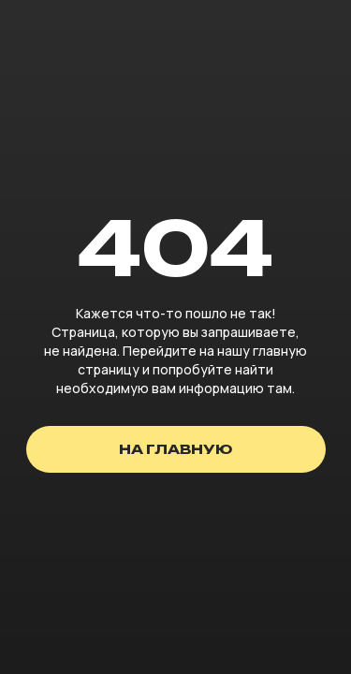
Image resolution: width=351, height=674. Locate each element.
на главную (175, 449)
